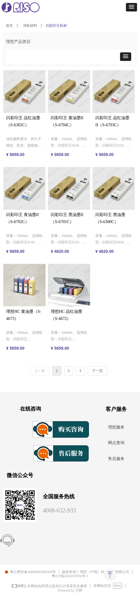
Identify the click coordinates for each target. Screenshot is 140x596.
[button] (131, 7)
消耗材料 (30, 26)
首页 (9, 26)
